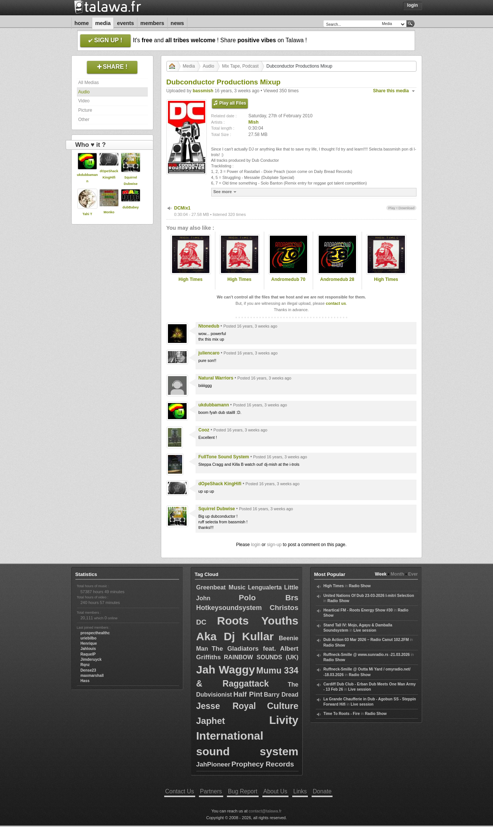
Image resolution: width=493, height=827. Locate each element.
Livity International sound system (247, 736)
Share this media (391, 90)
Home (82, 23)
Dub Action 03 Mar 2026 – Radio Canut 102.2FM (366, 640)
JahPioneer (213, 764)
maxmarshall (92, 675)
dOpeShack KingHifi (220, 483)
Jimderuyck (91, 659)
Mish (254, 122)
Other (84, 119)
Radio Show (360, 586)
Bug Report (243, 791)
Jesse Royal (226, 706)
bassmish (203, 90)
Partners (211, 791)
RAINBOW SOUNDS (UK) (261, 657)
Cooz (204, 430)
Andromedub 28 (337, 279)
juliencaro (209, 353)
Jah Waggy (225, 669)
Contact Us (179, 791)
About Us (275, 791)
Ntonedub (209, 326)
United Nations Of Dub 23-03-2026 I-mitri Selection (369, 596)
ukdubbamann (214, 405)
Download (407, 208)
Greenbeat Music (221, 587)
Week (381, 574)
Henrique (89, 643)
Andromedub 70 (288, 279)
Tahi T (87, 214)
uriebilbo (89, 638)
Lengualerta (265, 587)
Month (397, 574)
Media (103, 23)
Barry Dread (281, 694)
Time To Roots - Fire (342, 714)
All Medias (88, 82)
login (255, 544)
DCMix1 (182, 208)
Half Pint (247, 694)
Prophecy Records (262, 764)
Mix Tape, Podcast (240, 66)
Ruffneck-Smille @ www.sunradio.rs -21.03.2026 (367, 655)
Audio (84, 92)
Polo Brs (269, 597)
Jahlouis (88, 649)
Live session (364, 630)
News (177, 23)
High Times (190, 279)
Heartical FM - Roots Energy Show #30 (358, 610)
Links (300, 791)
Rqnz (85, 665)
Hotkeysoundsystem (229, 607)
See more (225, 192)
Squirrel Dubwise (217, 508)
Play (391, 208)
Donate (322, 791)
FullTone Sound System (224, 456)
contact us (336, 303)
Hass (85, 681)
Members (152, 23)
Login (412, 5)
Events (125, 23)
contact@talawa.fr (265, 811)
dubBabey (130, 207)
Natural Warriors (216, 378)
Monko (109, 212)
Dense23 (88, 670)
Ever (413, 574)
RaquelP (88, 654)
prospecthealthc (95, 633)
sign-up (274, 544)
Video (84, 100)
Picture (85, 110)
